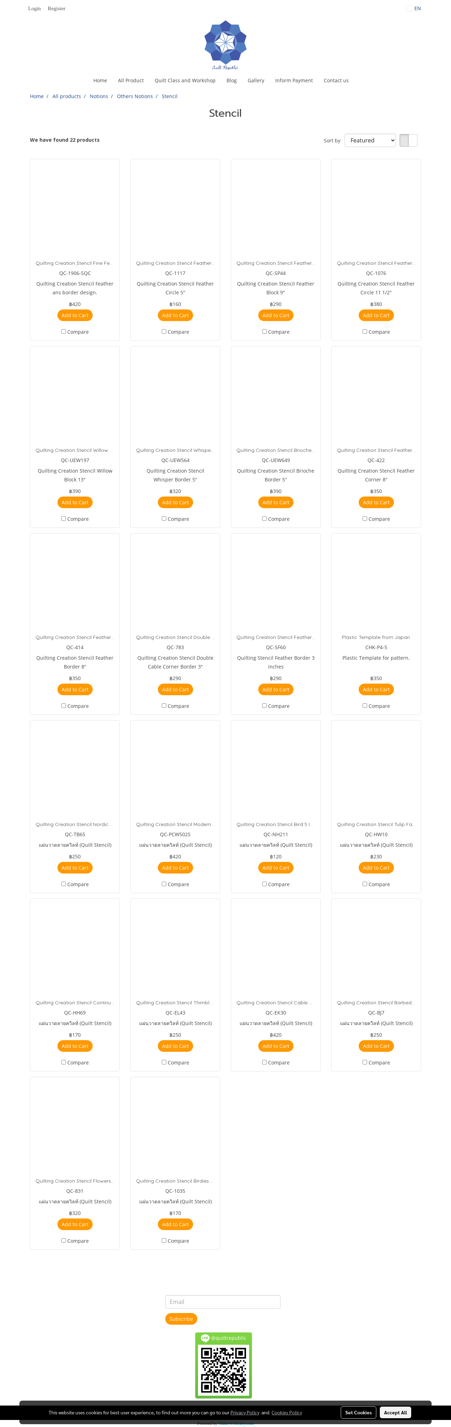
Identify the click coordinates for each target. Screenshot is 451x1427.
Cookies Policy (287, 1412)
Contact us (336, 80)
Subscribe (181, 1319)
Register (57, 8)
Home (100, 80)
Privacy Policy (244, 1412)
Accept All (395, 1412)
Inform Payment (294, 80)
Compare (78, 331)
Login (34, 8)
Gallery (256, 80)
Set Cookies (358, 1412)
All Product (131, 80)
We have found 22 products (65, 139)
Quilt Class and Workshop (185, 80)
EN (413, 8)
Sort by (334, 140)
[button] (360, 80)
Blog (232, 80)
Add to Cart (75, 315)
